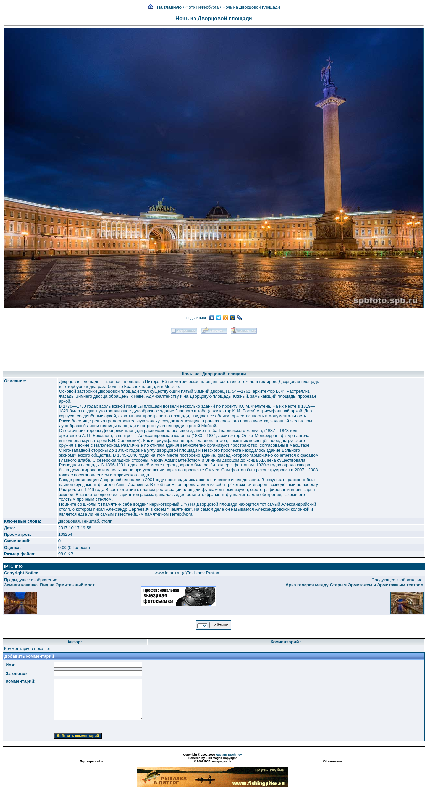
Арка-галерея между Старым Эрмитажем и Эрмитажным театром (355, 584)
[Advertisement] (214, 350)
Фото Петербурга (202, 7)
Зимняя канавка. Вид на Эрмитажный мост (49, 584)
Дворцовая (69, 521)
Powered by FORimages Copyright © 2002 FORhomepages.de (212, 759)
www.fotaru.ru (167, 573)
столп (106, 521)
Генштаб (90, 521)
